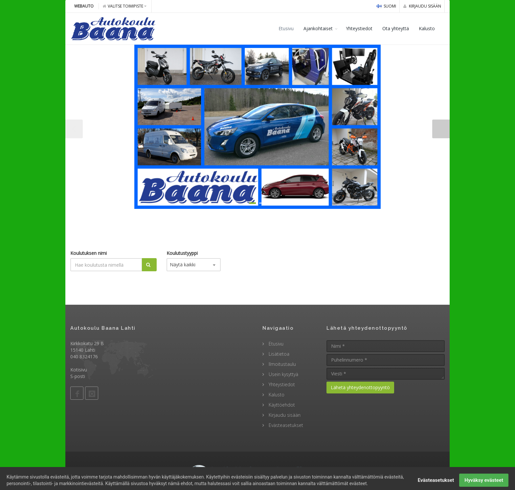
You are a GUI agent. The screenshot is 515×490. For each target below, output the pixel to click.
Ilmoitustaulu (281, 364)
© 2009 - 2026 (257, 470)
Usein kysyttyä (282, 374)
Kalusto (427, 28)
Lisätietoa (278, 354)
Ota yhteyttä (395, 28)
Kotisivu (78, 370)
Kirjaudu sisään (422, 6)
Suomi (386, 6)
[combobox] (194, 264)
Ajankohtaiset (318, 28)
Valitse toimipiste (124, 6)
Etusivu (286, 28)
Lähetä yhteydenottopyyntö (360, 387)
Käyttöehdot (281, 405)
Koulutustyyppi (182, 253)
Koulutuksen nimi (88, 253)
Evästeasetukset (285, 425)
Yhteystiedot (359, 28)
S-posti (77, 376)
